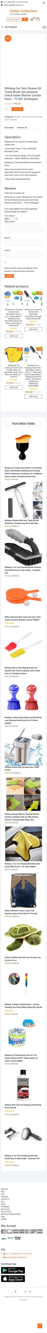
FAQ (2, 1231)
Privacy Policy (6, 1241)
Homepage (5, 1236)
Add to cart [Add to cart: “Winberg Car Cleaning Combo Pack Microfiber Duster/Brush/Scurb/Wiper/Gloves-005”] (33, 359)
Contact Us (5, 1229)
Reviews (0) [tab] (22, 157)
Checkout (4, 1226)
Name (8, 268)
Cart (2, 1224)
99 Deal (17, 147)
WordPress (23, 1330)
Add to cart (17, 139)
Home (3, 1234)
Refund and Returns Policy (11, 1244)
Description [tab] (9, 157)
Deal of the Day (11, 149)
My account (5, 1239)
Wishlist (4, 1249)
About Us (4, 1219)
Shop (3, 1246)
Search (25, 19)
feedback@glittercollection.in (12, 5)
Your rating (10, 245)
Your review (10, 251)
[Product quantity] (8, 139)
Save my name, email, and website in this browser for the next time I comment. (21, 299)
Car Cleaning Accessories (31, 147)
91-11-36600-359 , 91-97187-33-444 (14, 2)
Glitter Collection (23, 11)
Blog (2, 1221)
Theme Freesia (31, 1326)
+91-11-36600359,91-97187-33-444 (17, 1283)
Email (7, 280)
